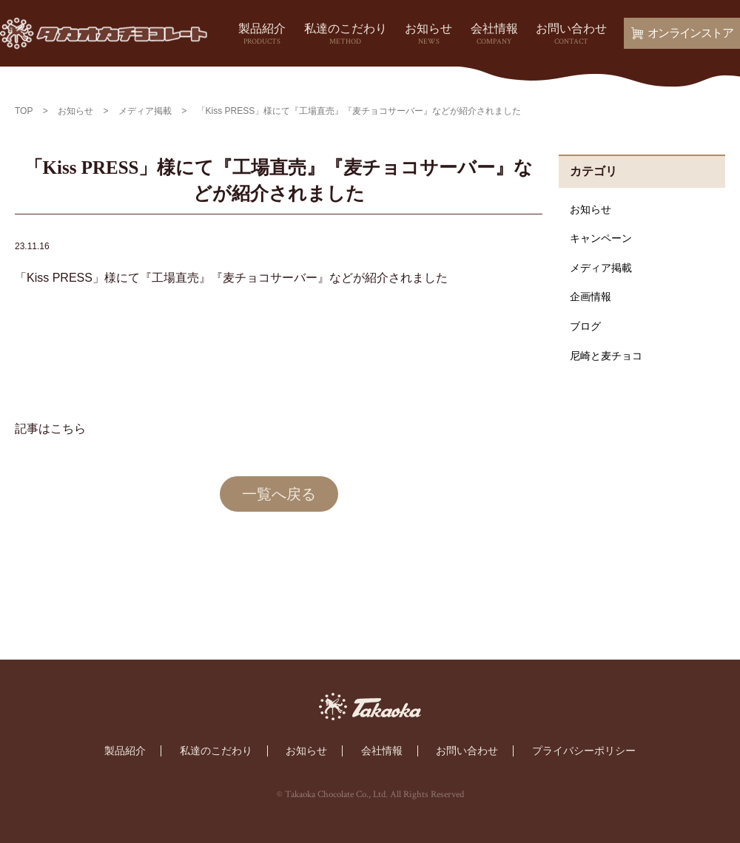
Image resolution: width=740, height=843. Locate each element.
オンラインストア (682, 33)
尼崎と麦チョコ (606, 356)
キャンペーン (601, 238)
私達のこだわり (345, 34)
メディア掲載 (601, 268)
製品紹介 (262, 34)
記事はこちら (50, 428)
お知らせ (428, 34)
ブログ (585, 326)
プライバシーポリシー (584, 750)
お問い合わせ (571, 34)
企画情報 (590, 296)
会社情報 (494, 34)
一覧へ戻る (279, 494)
